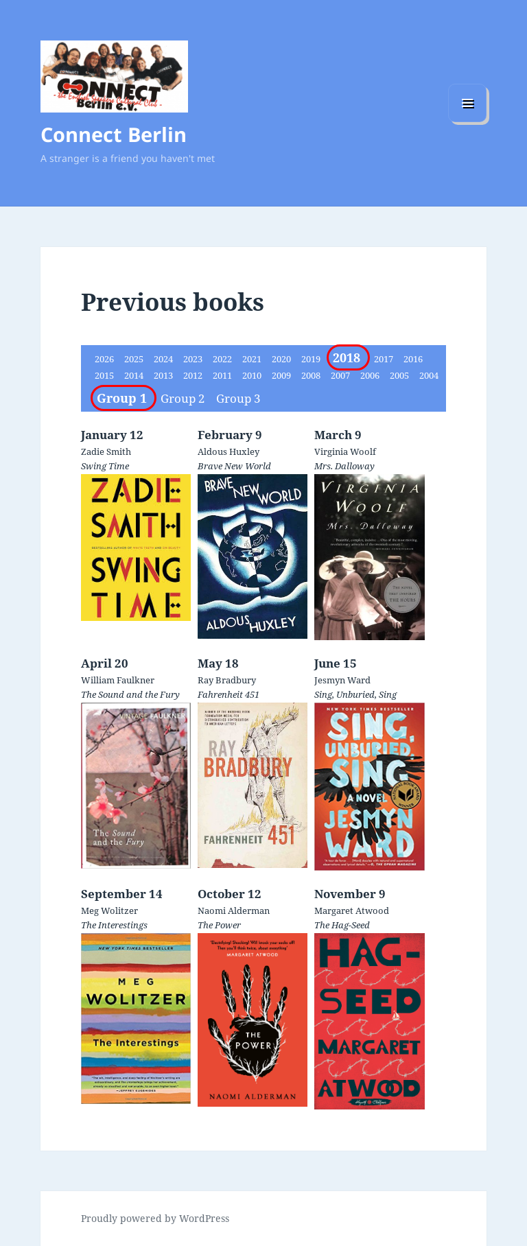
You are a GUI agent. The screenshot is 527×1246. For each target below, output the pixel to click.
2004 (428, 375)
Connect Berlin (113, 134)
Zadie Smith (106, 451)
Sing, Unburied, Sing (355, 694)
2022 (223, 359)
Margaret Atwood (351, 910)
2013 (164, 375)
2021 (253, 359)
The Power (219, 925)
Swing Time (105, 466)
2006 (371, 375)
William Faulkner (117, 680)
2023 (193, 359)
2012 (193, 375)
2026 (105, 359)
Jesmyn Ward (342, 680)
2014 (134, 375)
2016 (413, 359)
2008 (312, 375)
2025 (134, 359)
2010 (253, 375)
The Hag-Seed (342, 925)
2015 (105, 375)
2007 (341, 375)
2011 (223, 375)
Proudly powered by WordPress (155, 1218)
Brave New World (234, 466)
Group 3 (238, 398)
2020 (282, 359)
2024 (164, 359)
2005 (400, 375)
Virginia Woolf (345, 451)
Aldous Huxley (228, 451)
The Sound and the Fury (130, 694)
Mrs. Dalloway (344, 466)
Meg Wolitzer (109, 910)
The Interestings (114, 925)
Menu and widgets (468, 121)
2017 (384, 359)
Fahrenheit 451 (228, 694)
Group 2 (184, 398)
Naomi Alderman (234, 910)
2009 (282, 375)
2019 (312, 359)
